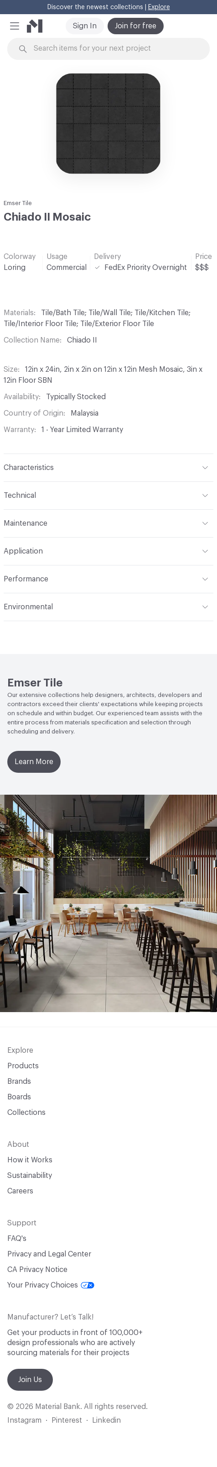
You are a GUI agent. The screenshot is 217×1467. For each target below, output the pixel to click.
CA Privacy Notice (37, 1269)
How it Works (29, 1160)
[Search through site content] (114, 48)
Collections (26, 1112)
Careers (20, 1191)
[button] (14, 26)
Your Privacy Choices (50, 1285)
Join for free (135, 26)
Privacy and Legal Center (49, 1254)
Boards (19, 1097)
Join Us (30, 1379)
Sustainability (29, 1175)
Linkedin (106, 1420)
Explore (159, 7)
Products (23, 1066)
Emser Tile (18, 203)
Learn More (34, 761)
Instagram (24, 1420)
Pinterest (67, 1420)
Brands (19, 1081)
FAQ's (16, 1238)
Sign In (85, 26)
